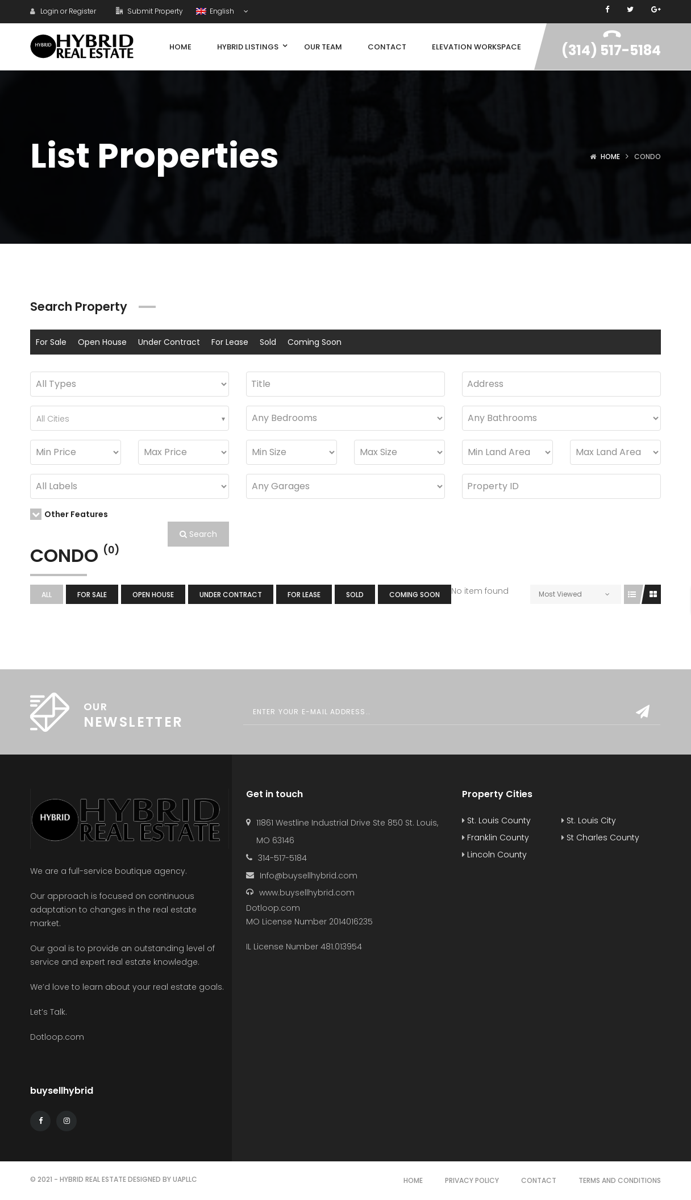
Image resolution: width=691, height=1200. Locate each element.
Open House (102, 342)
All (46, 594)
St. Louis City (588, 820)
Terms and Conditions (619, 1180)
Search (198, 534)
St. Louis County (496, 820)
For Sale (51, 342)
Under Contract (169, 342)
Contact (538, 1180)
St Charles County (600, 837)
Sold (268, 342)
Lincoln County (494, 854)
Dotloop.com (58, 1037)
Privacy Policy (472, 1180)
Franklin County (495, 837)
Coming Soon (315, 342)
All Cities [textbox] (52, 418)
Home (610, 156)
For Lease (229, 342)
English (216, 11)
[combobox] (129, 418)
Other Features (69, 514)
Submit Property (149, 11)
